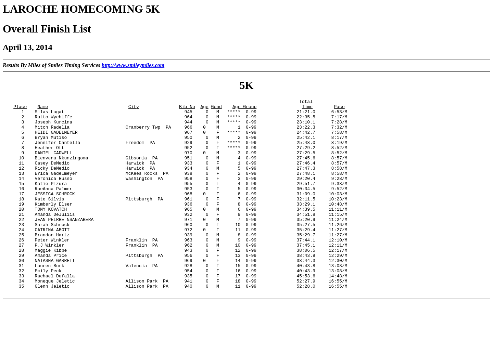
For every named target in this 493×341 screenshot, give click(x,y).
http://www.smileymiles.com (133, 65)
